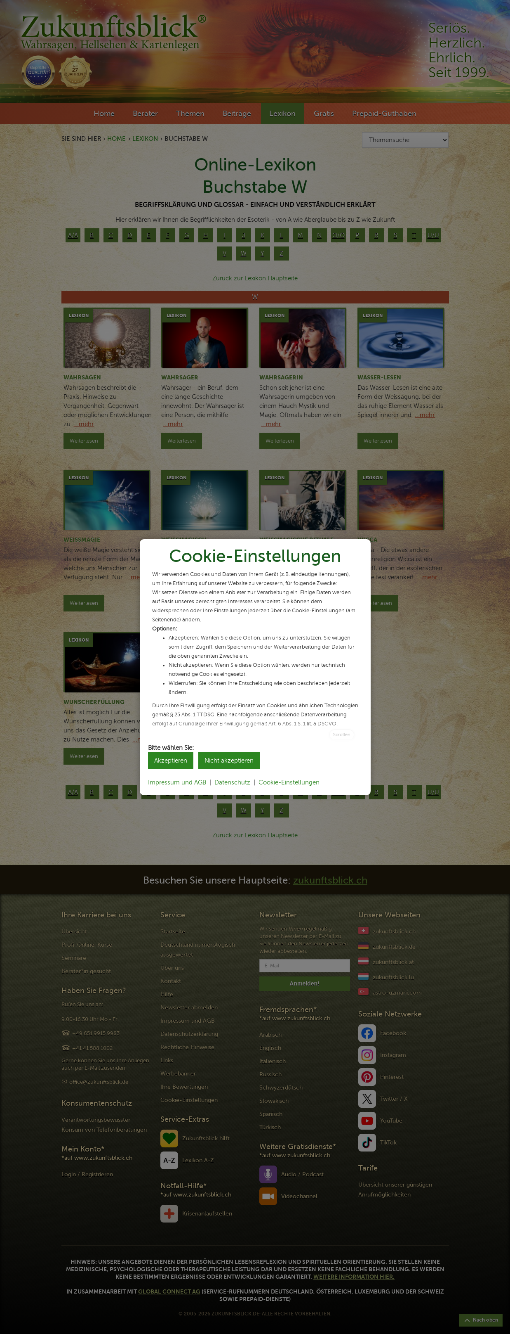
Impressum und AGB (177, 782)
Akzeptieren (170, 760)
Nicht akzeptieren (229, 760)
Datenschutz (232, 782)
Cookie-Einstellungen (289, 782)
